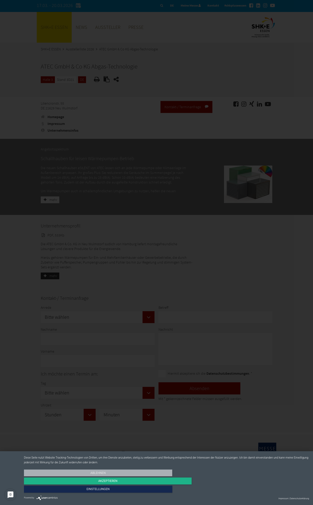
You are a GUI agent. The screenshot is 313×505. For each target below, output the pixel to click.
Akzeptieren (166, 490)
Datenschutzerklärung (299, 498)
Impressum (283, 498)
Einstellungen (266, 490)
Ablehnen (66, 490)
